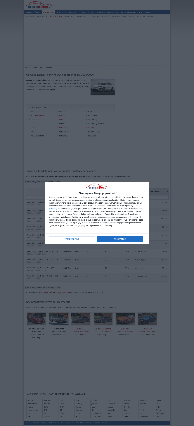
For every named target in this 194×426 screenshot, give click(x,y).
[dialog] (97, 213)
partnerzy (53, 208)
